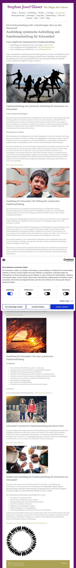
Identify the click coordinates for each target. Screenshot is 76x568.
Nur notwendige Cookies (14, 307)
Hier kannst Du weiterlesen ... (15, 165)
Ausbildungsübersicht (47, 47)
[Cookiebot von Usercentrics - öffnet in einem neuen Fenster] (65, 260)
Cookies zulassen (62, 307)
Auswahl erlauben (38, 307)
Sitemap (21, 563)
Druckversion (13, 563)
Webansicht (64, 563)
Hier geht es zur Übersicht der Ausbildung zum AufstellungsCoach (26, 523)
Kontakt (50, 45)
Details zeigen (65, 301)
